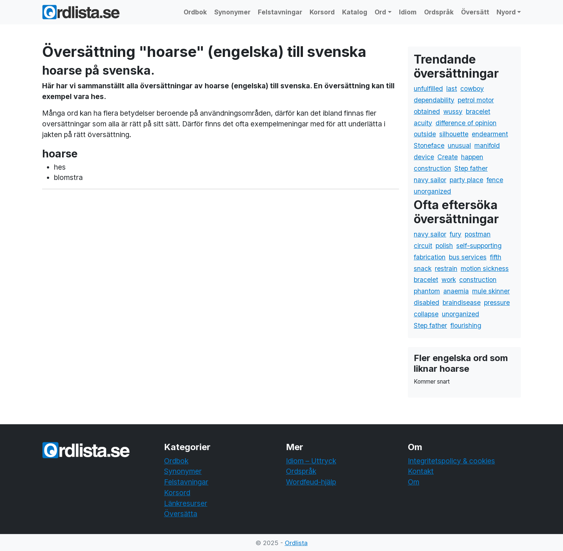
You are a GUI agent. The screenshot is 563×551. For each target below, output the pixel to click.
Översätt (475, 12)
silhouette (453, 134)
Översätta (180, 513)
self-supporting (479, 245)
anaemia (456, 291)
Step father (471, 168)
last (451, 88)
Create (447, 157)
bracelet (478, 111)
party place (466, 180)
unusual (459, 145)
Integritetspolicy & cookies (451, 460)
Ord (380, 12)
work (448, 279)
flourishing (465, 325)
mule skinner (491, 291)
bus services (468, 257)
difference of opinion (466, 123)
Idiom (408, 12)
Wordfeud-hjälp (311, 481)
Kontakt (421, 471)
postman (478, 234)
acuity (423, 123)
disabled (426, 302)
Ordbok (195, 12)
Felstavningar (280, 12)
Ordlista (296, 543)
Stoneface (429, 145)
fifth (495, 257)
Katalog (354, 12)
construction (432, 168)
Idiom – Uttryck (311, 460)
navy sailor (430, 180)
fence (495, 180)
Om (413, 481)
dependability (434, 100)
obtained (427, 111)
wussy (453, 111)
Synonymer (232, 12)
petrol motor (476, 100)
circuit (423, 245)
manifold (487, 145)
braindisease (462, 302)
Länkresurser (185, 503)
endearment (490, 134)
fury (455, 234)
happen (472, 157)
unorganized (432, 191)
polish (444, 245)
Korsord (322, 12)
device (424, 157)
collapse (426, 314)
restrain (446, 268)
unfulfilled (428, 88)
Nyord (506, 12)
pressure (497, 302)
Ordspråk (439, 12)
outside (425, 134)
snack (422, 268)
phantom (427, 291)
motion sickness (485, 268)
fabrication (430, 257)
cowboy (472, 88)
